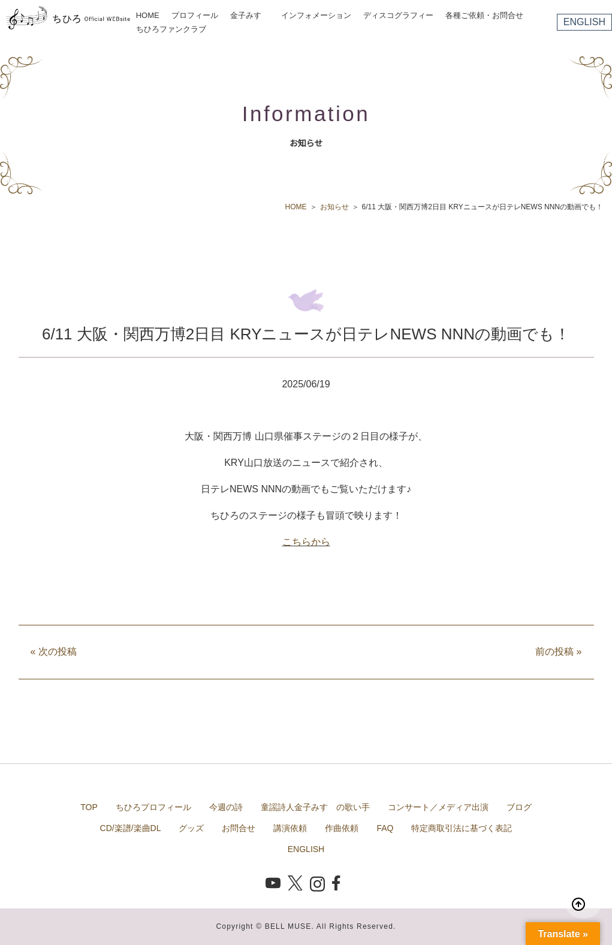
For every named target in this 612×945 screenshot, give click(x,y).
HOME (147, 15)
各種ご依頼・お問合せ (484, 15)
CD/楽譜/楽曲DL (130, 828)
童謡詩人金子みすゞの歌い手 (315, 807)
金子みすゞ (249, 15)
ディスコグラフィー (398, 15)
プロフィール (194, 15)
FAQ (384, 828)
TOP (89, 807)
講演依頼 (290, 828)
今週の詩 (226, 807)
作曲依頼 (341, 828)
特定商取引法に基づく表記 (461, 828)
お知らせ (334, 207)
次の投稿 (54, 651)
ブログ (519, 807)
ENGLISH (584, 22)
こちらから (306, 542)
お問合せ (238, 828)
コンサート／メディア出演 (438, 807)
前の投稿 (558, 651)
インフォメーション (316, 15)
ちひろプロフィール (153, 807)
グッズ (191, 828)
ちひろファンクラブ (171, 29)
